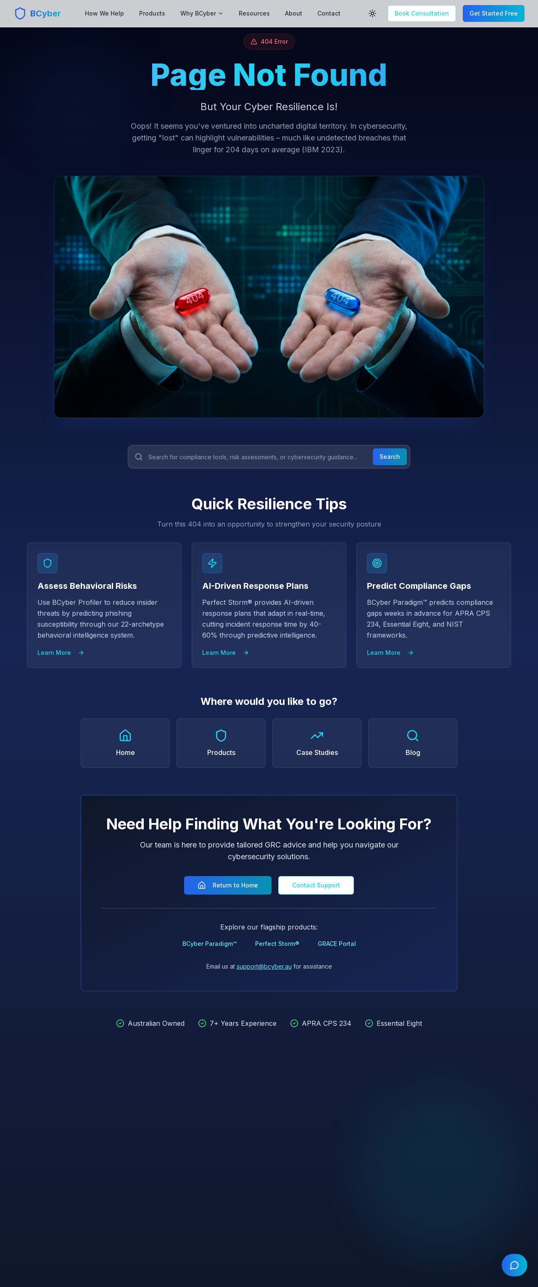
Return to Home (228, 885)
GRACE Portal (337, 943)
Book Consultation (422, 13)
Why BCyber (202, 13)
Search (390, 456)
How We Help (104, 13)
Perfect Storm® (277, 943)
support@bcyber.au (264, 966)
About (293, 13)
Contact (328, 13)
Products (152, 13)
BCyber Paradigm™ (209, 943)
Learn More (60, 652)
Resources (254, 13)
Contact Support (316, 885)
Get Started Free (493, 13)
